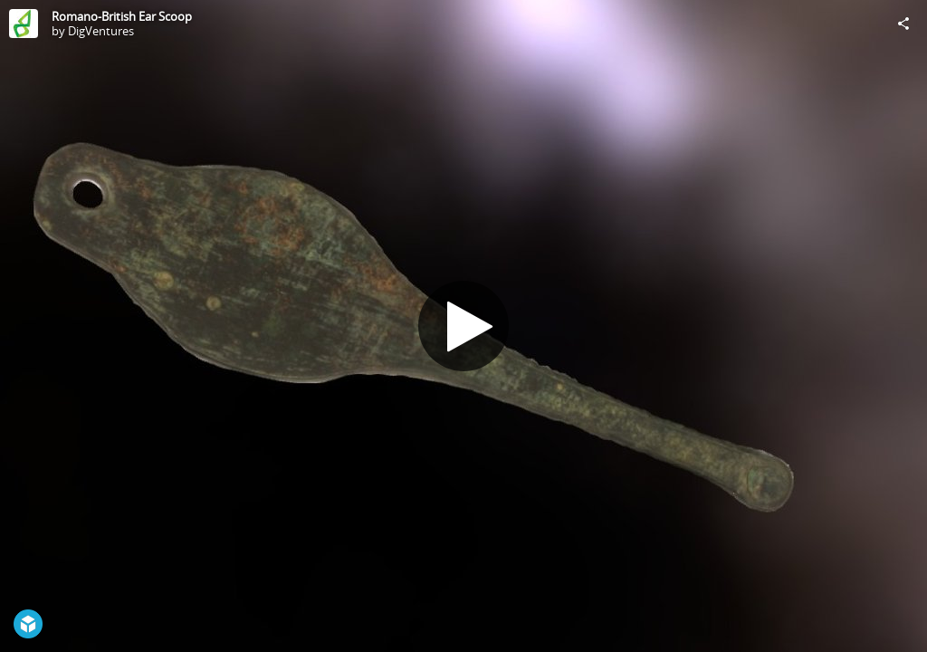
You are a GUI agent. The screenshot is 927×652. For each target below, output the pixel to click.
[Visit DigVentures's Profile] (23, 23)
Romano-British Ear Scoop (122, 16)
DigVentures (101, 31)
